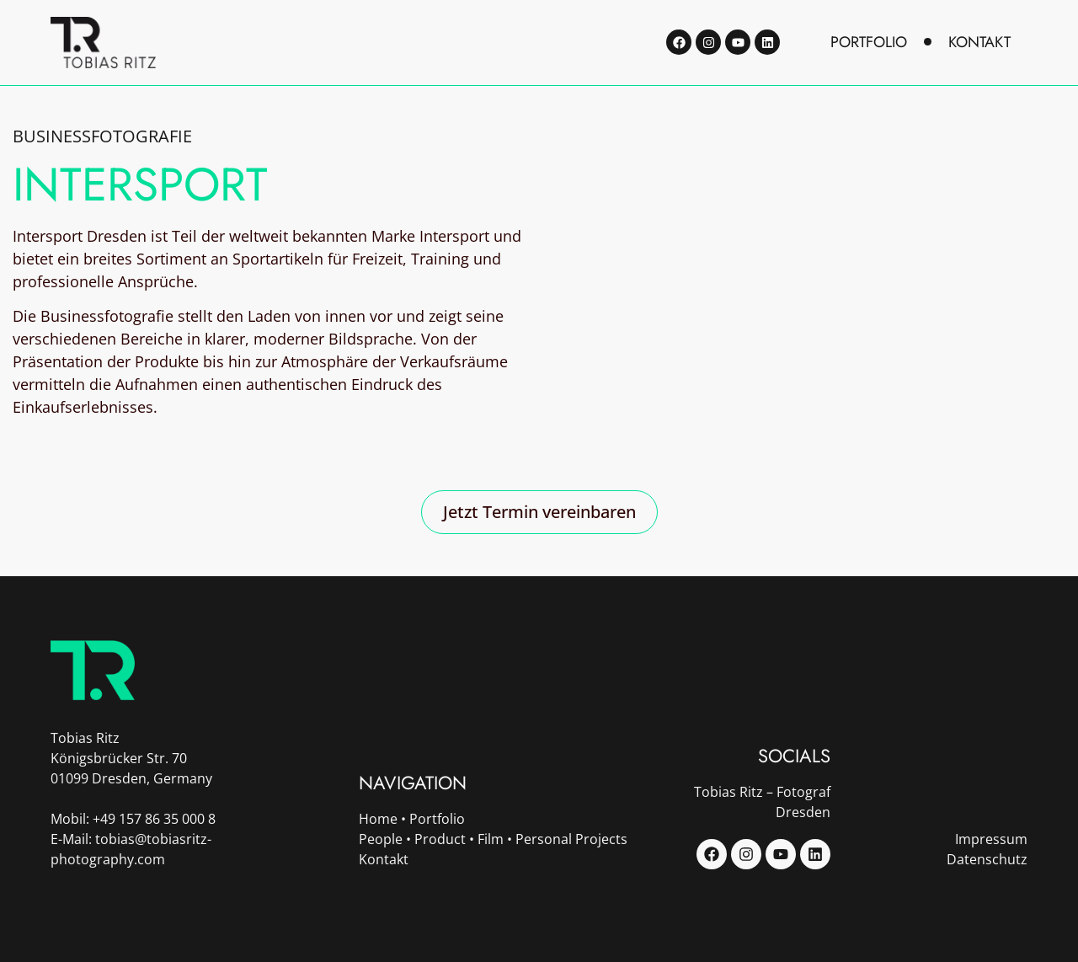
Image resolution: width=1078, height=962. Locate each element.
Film (491, 839)
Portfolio (437, 819)
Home (378, 819)
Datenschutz (987, 859)
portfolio (868, 42)
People (381, 839)
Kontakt (383, 859)
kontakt (979, 42)
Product (440, 839)
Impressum (991, 839)
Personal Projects (571, 839)
